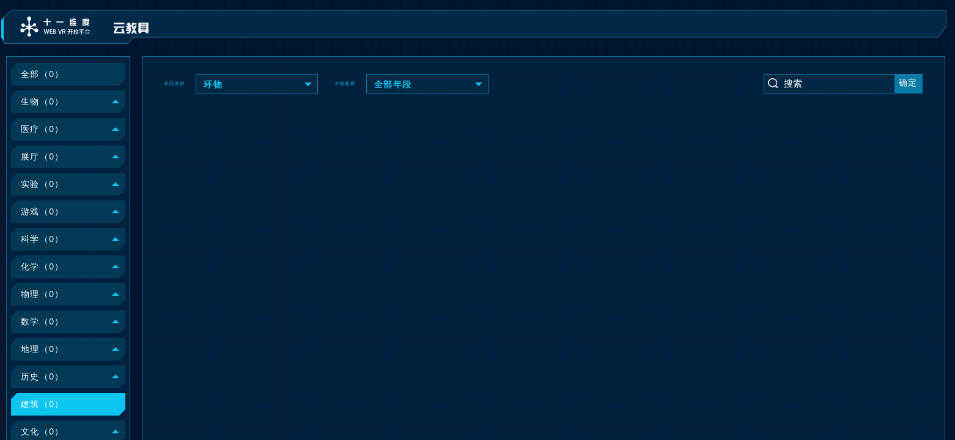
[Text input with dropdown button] (838, 83)
